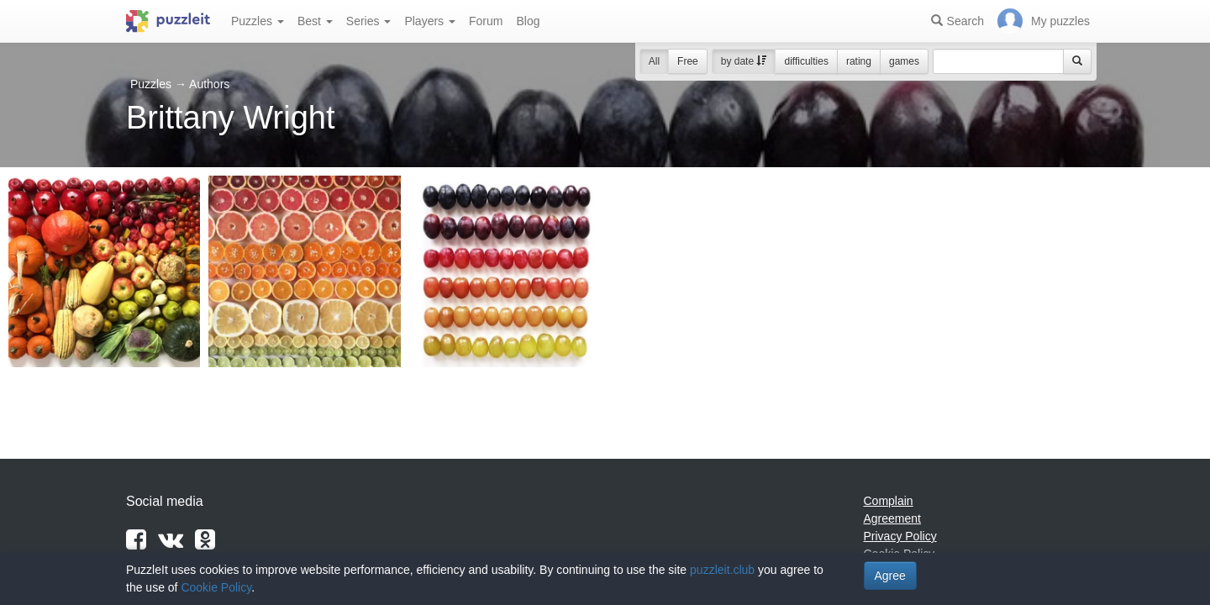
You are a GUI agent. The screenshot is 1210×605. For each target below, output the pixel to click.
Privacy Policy (900, 536)
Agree (890, 575)
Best (315, 21)
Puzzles (257, 21)
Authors (209, 84)
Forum (485, 21)
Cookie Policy (216, 587)
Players (429, 21)
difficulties (806, 61)
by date (744, 61)
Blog (527, 21)
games (904, 61)
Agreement (892, 518)
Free (687, 61)
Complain (888, 501)
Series (369, 21)
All (654, 61)
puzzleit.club (722, 569)
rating (858, 61)
